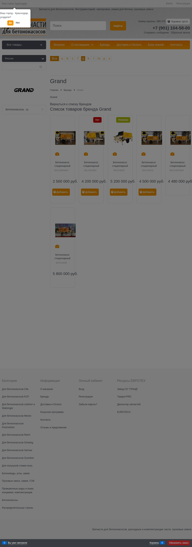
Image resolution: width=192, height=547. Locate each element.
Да (10, 22)
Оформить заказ (178, 542)
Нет (18, 22)
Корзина (154, 542)
